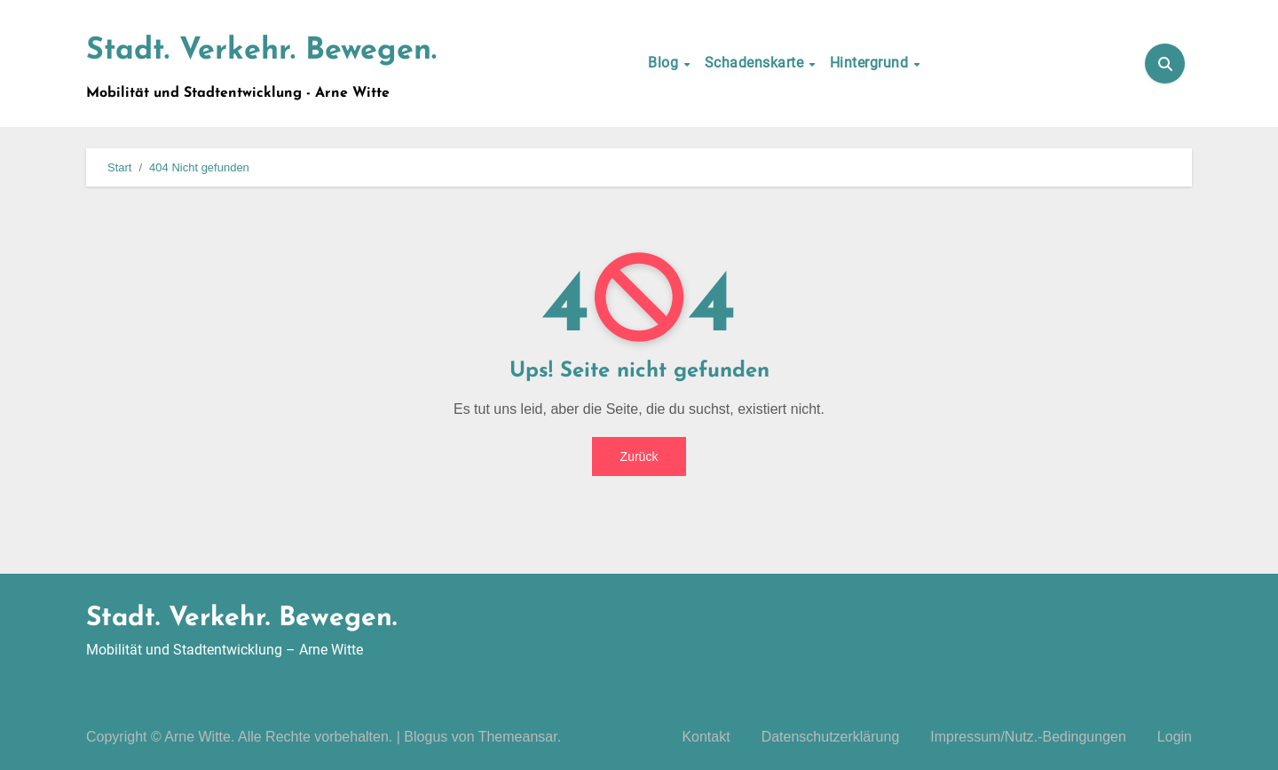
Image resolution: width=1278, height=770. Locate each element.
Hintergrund (871, 62)
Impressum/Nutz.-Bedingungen (1028, 736)
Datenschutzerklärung (830, 736)
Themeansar (517, 736)
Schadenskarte (756, 62)
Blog (665, 62)
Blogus (425, 736)
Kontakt (706, 736)
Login (1174, 736)
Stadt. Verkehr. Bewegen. (261, 51)
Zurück (639, 456)
